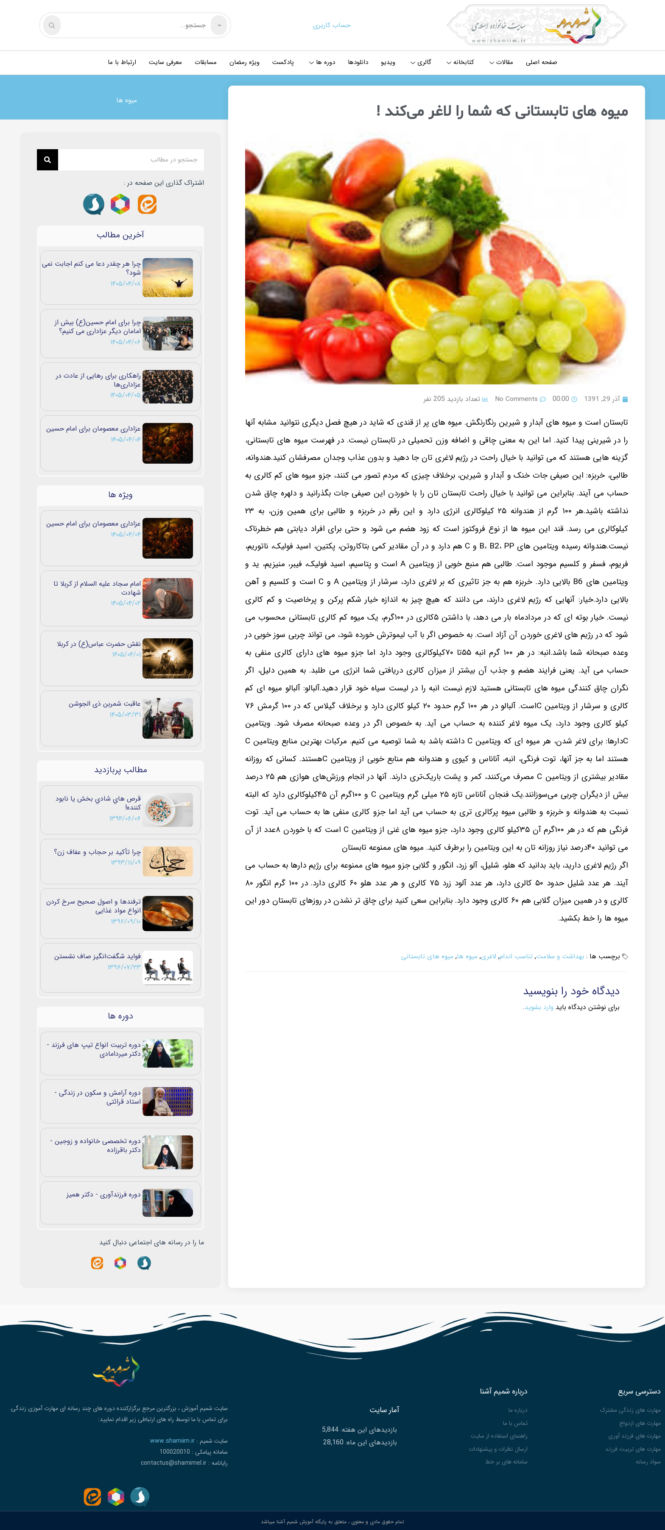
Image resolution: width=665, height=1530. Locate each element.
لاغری (486, 956)
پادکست (283, 62)
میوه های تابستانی (425, 956)
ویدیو (388, 62)
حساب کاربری (332, 25)
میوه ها (126, 100)
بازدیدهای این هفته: (367, 1428)
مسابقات (206, 62)
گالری (421, 62)
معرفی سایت (165, 62)
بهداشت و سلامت (559, 956)
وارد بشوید (538, 1007)
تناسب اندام (514, 956)
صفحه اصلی (541, 62)
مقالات (501, 62)
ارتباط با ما (122, 62)
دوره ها (322, 62)
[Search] (47, 159)
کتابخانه (460, 62)
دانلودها (358, 62)
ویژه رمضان (244, 62)
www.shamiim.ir (172, 1441)
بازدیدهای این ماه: (370, 1441)
